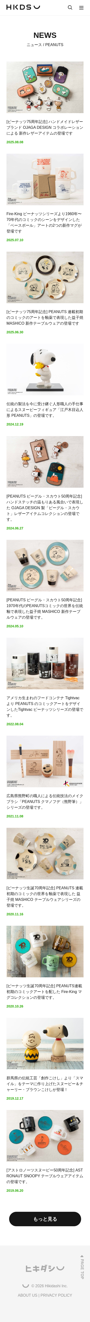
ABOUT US (27, 1295)
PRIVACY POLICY (56, 1295)
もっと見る (45, 1219)
